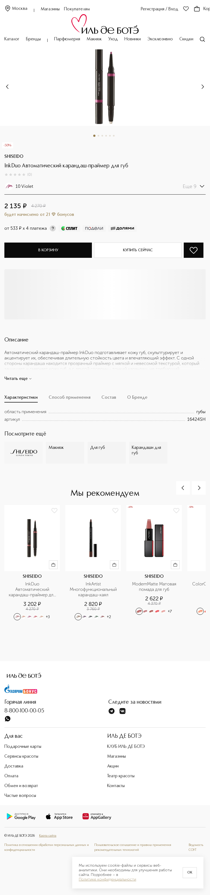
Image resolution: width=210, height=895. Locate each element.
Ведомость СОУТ (196, 847)
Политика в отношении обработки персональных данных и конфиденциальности (46, 847)
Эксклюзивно (160, 39)
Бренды (33, 39)
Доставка (13, 766)
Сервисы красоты (21, 756)
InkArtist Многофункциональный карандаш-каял (94, 589)
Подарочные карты (22, 747)
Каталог (11, 39)
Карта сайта (47, 835)
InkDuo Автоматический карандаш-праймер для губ (33, 589)
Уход (113, 39)
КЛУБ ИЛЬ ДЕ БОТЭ (126, 747)
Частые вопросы (20, 796)
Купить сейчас (138, 250)
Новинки (132, 39)
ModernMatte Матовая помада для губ (154, 586)
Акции (113, 766)
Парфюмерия (67, 39)
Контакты (116, 786)
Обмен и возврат (21, 786)
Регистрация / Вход (159, 9)
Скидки (186, 39)
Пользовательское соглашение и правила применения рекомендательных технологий (132, 847)
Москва (15, 9)
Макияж (94, 39)
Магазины (50, 9)
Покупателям (77, 9)
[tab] (21, 399)
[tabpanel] (105, 415)
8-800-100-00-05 (24, 711)
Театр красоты (121, 776)
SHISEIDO (13, 157)
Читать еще (18, 379)
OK (189, 872)
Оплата (11, 776)
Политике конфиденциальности (107, 879)
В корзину (48, 250)
